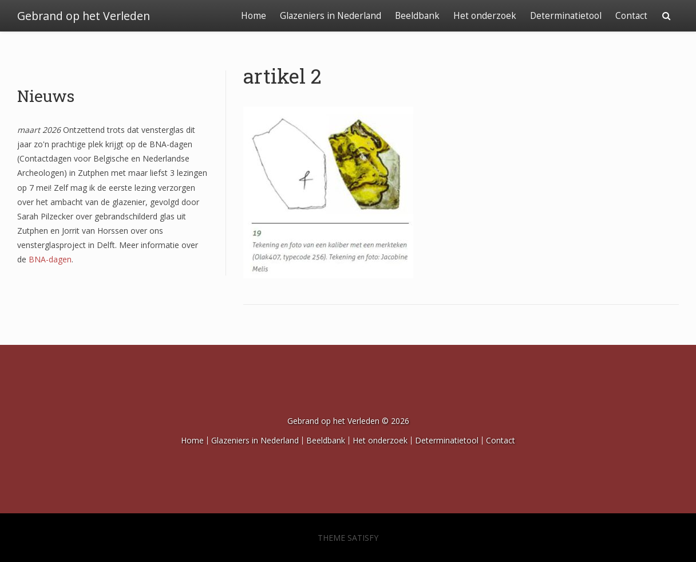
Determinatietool (566, 16)
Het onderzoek (484, 16)
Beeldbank (417, 16)
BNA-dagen (50, 259)
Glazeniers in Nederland (330, 16)
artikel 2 (282, 75)
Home (253, 16)
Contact (631, 16)
